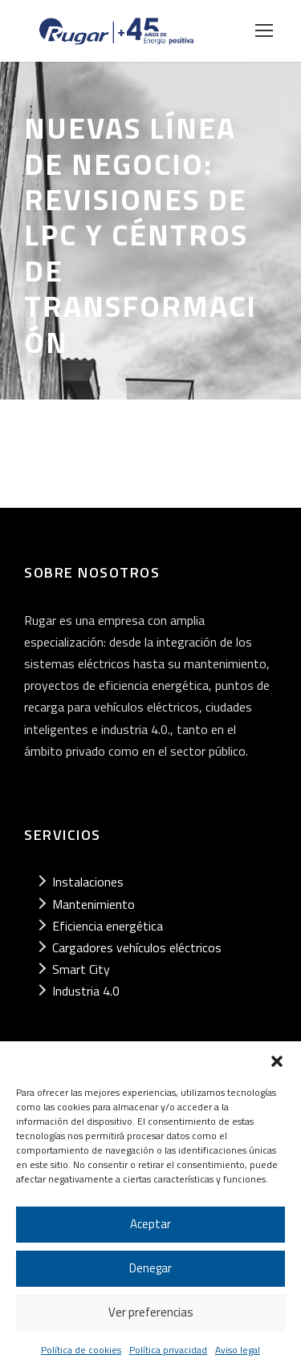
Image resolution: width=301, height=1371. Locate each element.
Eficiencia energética (107, 925)
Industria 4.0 (86, 990)
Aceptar (150, 1224)
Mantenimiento (93, 904)
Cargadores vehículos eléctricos (137, 947)
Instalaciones (88, 881)
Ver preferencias (150, 1312)
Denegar (150, 1268)
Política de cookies (81, 1349)
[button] (277, 1061)
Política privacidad (168, 1349)
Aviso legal (237, 1349)
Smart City (81, 969)
